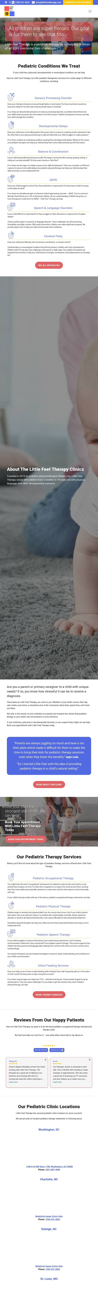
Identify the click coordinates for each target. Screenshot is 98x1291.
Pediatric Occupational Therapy (53, 878)
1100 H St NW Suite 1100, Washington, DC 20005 (49, 1166)
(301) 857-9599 (53, 1169)
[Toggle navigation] (90, 11)
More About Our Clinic (49, 784)
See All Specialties (49, 265)
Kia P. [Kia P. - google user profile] (55, 1061)
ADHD (53, 179)
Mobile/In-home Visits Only (49, 1216)
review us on (56, 1050)
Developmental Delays (53, 126)
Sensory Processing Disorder (53, 98)
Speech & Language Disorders (53, 208)
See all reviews (41, 1050)
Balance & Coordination (53, 151)
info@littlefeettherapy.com (48, 2)
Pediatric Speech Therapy (53, 934)
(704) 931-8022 (22, 2)
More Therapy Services (49, 995)
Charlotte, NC (49, 1179)
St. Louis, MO (49, 1278)
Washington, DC (49, 1129)
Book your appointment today (25, 839)
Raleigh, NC (49, 1229)
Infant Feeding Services (53, 965)
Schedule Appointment (78, 2)
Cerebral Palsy (53, 236)
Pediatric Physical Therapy (53, 906)
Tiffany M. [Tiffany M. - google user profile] (13, 1061)
